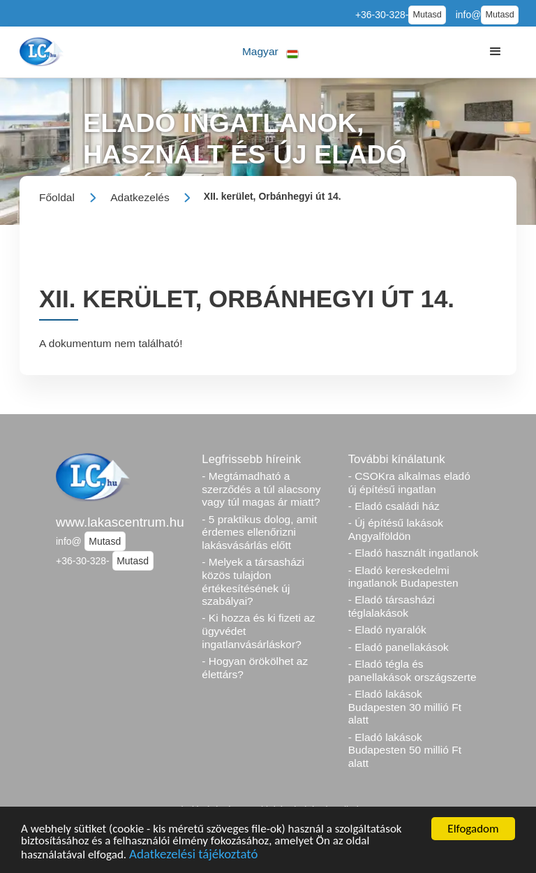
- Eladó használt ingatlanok (413, 553)
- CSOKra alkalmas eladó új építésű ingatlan (409, 482)
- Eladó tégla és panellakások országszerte (412, 670)
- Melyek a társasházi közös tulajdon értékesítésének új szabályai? (253, 581)
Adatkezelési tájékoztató (193, 855)
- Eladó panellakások (398, 647)
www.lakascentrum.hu (120, 522)
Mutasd (426, 15)
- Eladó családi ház (394, 506)
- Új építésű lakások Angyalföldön (395, 529)
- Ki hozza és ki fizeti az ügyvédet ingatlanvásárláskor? (258, 631)
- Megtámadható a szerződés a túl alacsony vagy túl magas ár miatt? (261, 489)
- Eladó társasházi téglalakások (391, 606)
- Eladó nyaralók (387, 630)
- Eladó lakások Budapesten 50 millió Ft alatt (404, 750)
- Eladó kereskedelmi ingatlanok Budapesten (403, 576)
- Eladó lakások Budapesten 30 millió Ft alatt (404, 707)
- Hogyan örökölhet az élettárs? (255, 667)
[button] (270, 52)
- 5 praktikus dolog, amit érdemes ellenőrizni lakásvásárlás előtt (259, 532)
